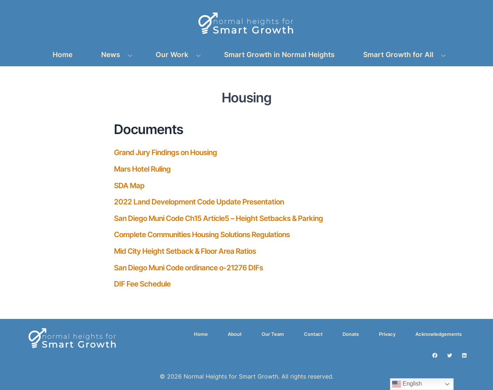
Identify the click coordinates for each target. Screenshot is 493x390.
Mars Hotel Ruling (142, 169)
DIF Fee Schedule (142, 284)
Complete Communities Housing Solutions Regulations (202, 234)
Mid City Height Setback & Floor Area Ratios (185, 251)
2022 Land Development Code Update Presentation (199, 201)
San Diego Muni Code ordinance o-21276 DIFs (188, 267)
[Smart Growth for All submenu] (443, 54)
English (407, 384)
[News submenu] (129, 54)
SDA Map (129, 185)
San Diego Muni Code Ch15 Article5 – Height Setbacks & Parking (218, 218)
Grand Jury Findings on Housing (165, 152)
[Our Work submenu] (198, 54)
